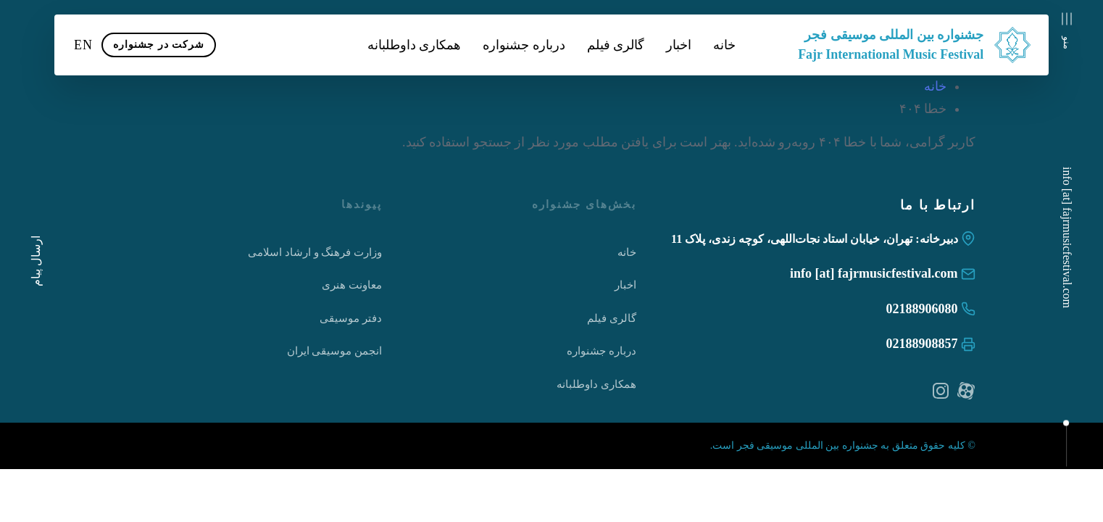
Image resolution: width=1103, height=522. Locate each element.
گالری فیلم (616, 45)
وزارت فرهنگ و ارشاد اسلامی (315, 252)
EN (83, 45)
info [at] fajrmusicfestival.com (1067, 237)
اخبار (678, 45)
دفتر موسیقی (351, 318)
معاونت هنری (352, 285)
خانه (724, 45)
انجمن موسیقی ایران (335, 351)
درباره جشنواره (524, 45)
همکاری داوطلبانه (414, 45)
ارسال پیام (36, 261)
